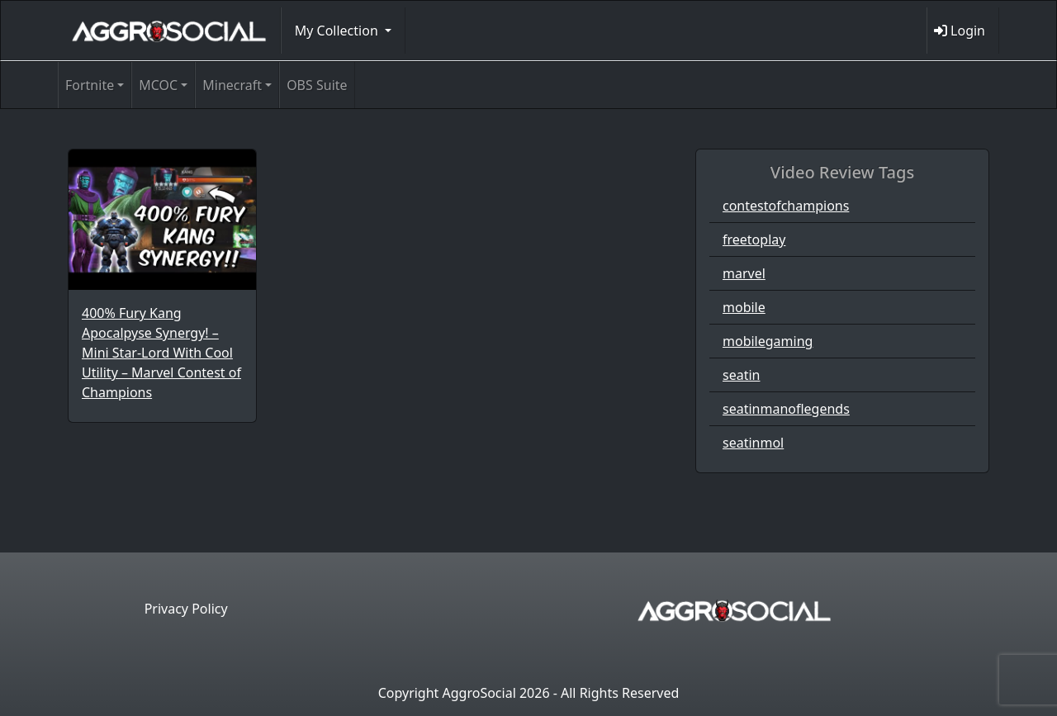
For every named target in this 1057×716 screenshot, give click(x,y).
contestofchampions (786, 206)
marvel (744, 273)
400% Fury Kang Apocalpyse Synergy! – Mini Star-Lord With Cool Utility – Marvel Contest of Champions (161, 352)
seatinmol (753, 443)
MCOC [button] (158, 85)
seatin (741, 375)
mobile (744, 307)
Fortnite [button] (89, 85)
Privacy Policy (186, 609)
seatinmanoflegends (786, 409)
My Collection (338, 30)
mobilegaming (768, 341)
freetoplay (754, 239)
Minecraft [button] (232, 85)
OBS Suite (317, 85)
